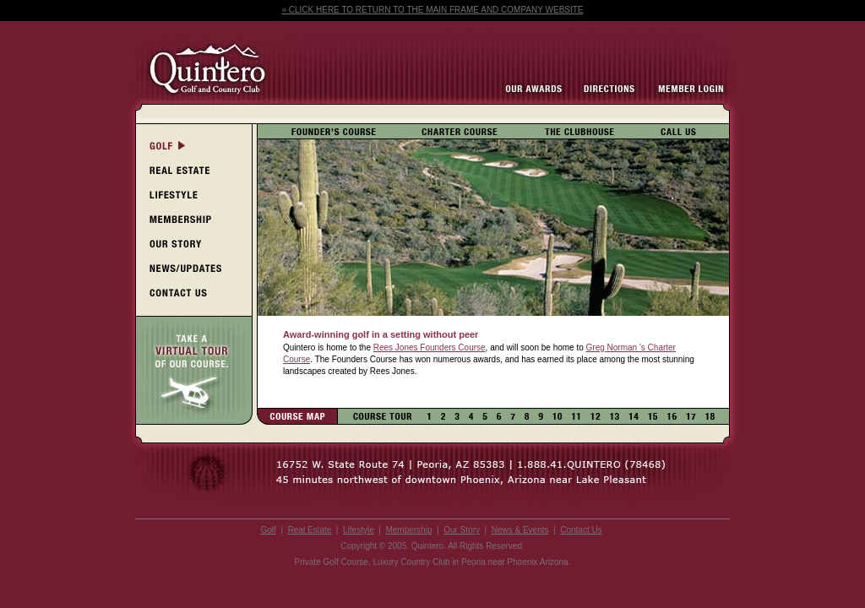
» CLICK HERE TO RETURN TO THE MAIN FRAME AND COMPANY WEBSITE (432, 9)
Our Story (461, 530)
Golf (268, 530)
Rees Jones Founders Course (429, 347)
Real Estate (310, 530)
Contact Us (580, 530)
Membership (408, 530)
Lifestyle (358, 530)
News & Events (520, 530)
